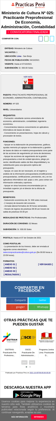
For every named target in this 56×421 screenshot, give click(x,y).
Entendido (39, 417)
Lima (19, 56)
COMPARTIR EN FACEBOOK (29, 289)
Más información (19, 417)
